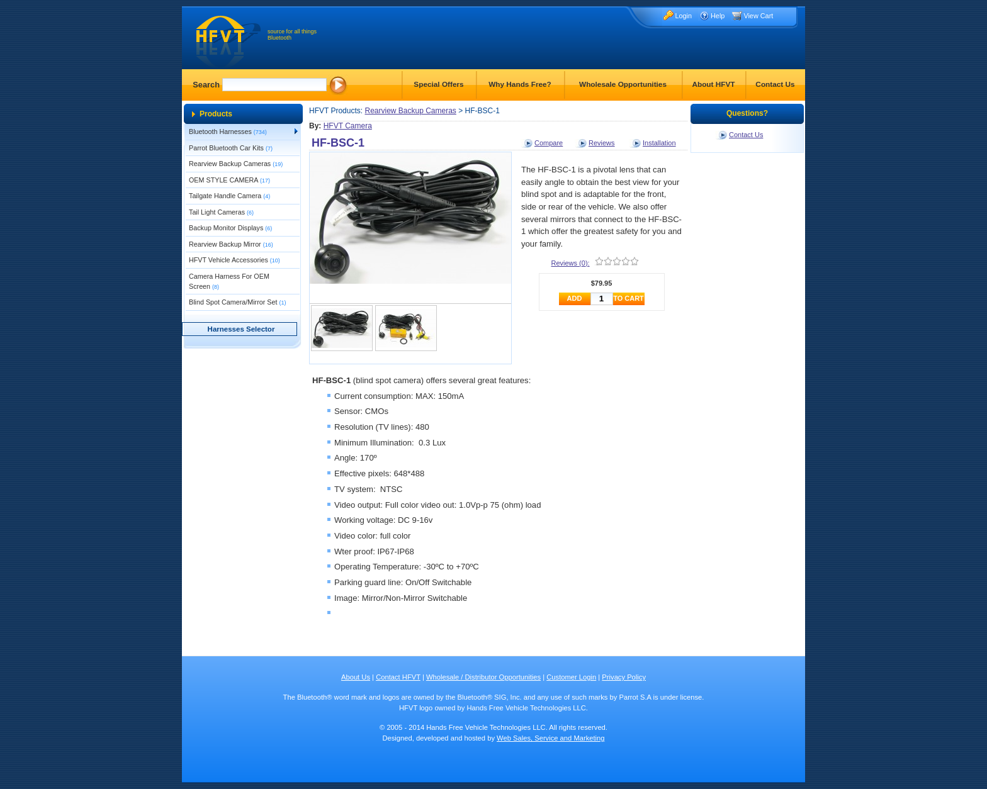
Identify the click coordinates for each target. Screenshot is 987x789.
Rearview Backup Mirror (231, 244)
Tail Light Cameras (221, 212)
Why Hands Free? (519, 84)
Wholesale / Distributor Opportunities (483, 677)
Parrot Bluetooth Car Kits (231, 148)
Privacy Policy (624, 677)
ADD (574, 298)
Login (683, 16)
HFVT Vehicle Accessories (234, 260)
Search (206, 84)
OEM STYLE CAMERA (229, 180)
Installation (659, 143)
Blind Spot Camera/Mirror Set (237, 302)
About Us (355, 677)
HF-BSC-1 (338, 143)
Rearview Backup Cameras (236, 163)
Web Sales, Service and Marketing (550, 738)
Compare (548, 143)
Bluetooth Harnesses (228, 131)
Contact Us (774, 84)
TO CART (628, 298)
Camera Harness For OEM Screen (229, 281)
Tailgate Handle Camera (229, 195)
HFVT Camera (348, 125)
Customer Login (571, 677)
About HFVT (713, 84)
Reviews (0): (570, 263)
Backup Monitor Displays (230, 228)
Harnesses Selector (241, 329)
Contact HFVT (398, 677)
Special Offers (438, 84)
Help (718, 16)
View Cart (758, 16)
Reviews (602, 143)
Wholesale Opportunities (623, 84)
